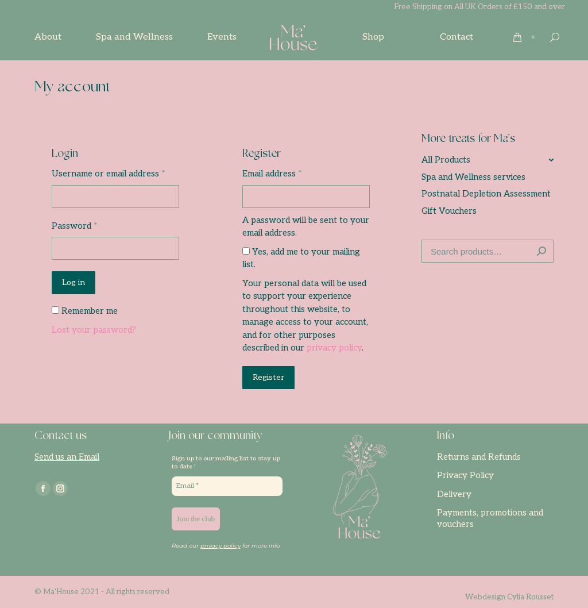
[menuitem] (48, 37)
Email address (272, 173)
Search (541, 251)
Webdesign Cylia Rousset (509, 597)
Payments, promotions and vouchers (490, 518)
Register (268, 377)
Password (75, 226)
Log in (73, 282)
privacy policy (334, 348)
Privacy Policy (465, 475)
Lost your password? (94, 330)
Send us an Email (66, 457)
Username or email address (108, 173)
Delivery (454, 494)
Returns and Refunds (479, 457)
